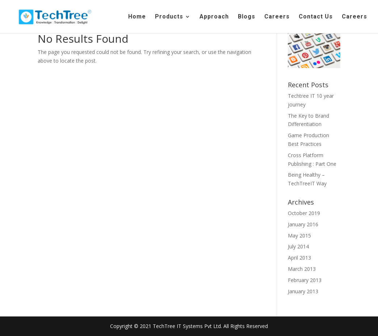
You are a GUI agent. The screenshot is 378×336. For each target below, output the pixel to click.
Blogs (246, 17)
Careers (277, 17)
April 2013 (299, 257)
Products (169, 17)
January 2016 (303, 224)
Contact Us (316, 17)
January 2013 (303, 291)
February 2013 (305, 280)
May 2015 (299, 235)
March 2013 (302, 268)
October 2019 (304, 213)
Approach (214, 17)
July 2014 (298, 246)
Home (137, 17)
